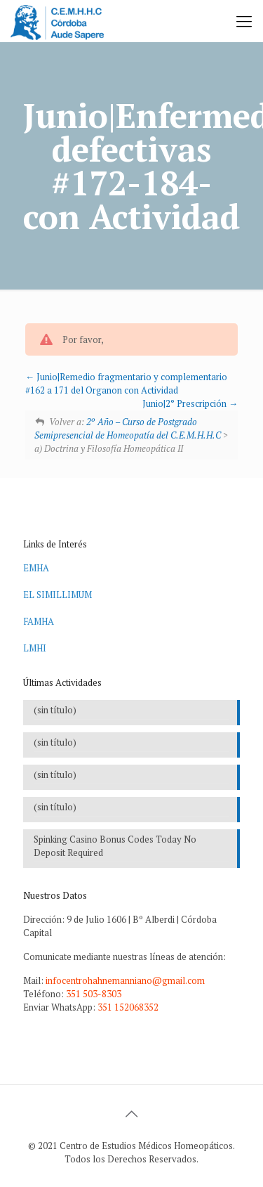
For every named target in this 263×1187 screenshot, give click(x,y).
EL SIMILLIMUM (57, 594)
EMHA (36, 568)
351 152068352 (128, 1007)
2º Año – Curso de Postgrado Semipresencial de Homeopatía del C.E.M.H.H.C (127, 428)
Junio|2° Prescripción (190, 403)
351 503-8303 (93, 993)
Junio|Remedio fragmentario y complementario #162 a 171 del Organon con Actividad (126, 383)
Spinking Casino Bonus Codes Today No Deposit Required (115, 846)
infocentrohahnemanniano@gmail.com (125, 980)
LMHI (34, 648)
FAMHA (38, 621)
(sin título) (55, 709)
